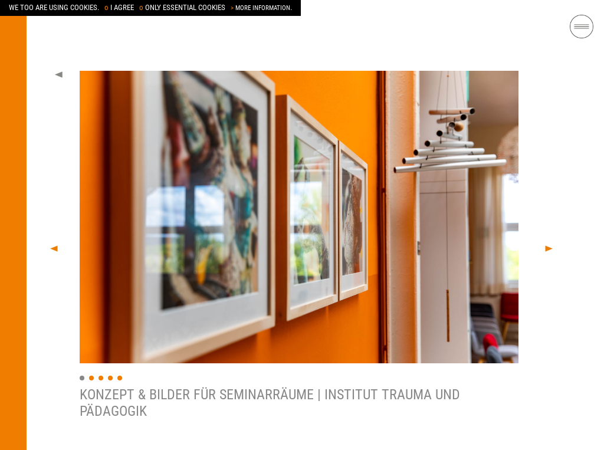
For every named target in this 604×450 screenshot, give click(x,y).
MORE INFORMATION (260, 8)
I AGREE (119, 7)
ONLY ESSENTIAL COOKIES (182, 7)
